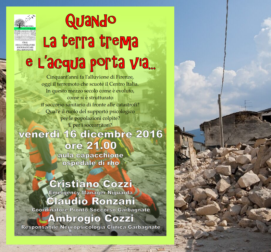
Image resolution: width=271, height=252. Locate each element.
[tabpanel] (135, 126)
